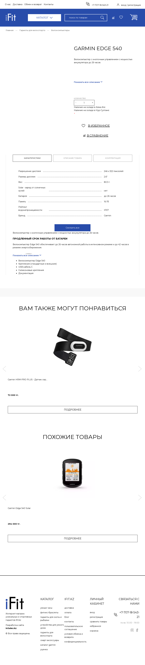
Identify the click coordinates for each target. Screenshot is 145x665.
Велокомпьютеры (60, 30)
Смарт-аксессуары (49, 639)
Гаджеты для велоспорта (32, 30)
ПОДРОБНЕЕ (72, 408)
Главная (9, 30)
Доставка (17, 4)
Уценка (44, 648)
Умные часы (46, 607)
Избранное (95, 625)
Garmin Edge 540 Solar (19, 507)
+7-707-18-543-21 (97, 5)
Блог (66, 616)
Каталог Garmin (48, 644)
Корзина (94, 630)
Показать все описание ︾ (88, 82)
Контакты (48, 4)
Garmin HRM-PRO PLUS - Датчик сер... (27, 378)
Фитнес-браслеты (49, 611)
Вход (92, 611)
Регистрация (96, 616)
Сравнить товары (98, 620)
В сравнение (95, 135)
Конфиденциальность (75, 641)
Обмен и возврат (33, 4)
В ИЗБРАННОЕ (96, 126)
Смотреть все (72, 227)
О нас (8, 4)
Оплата (67, 611)
